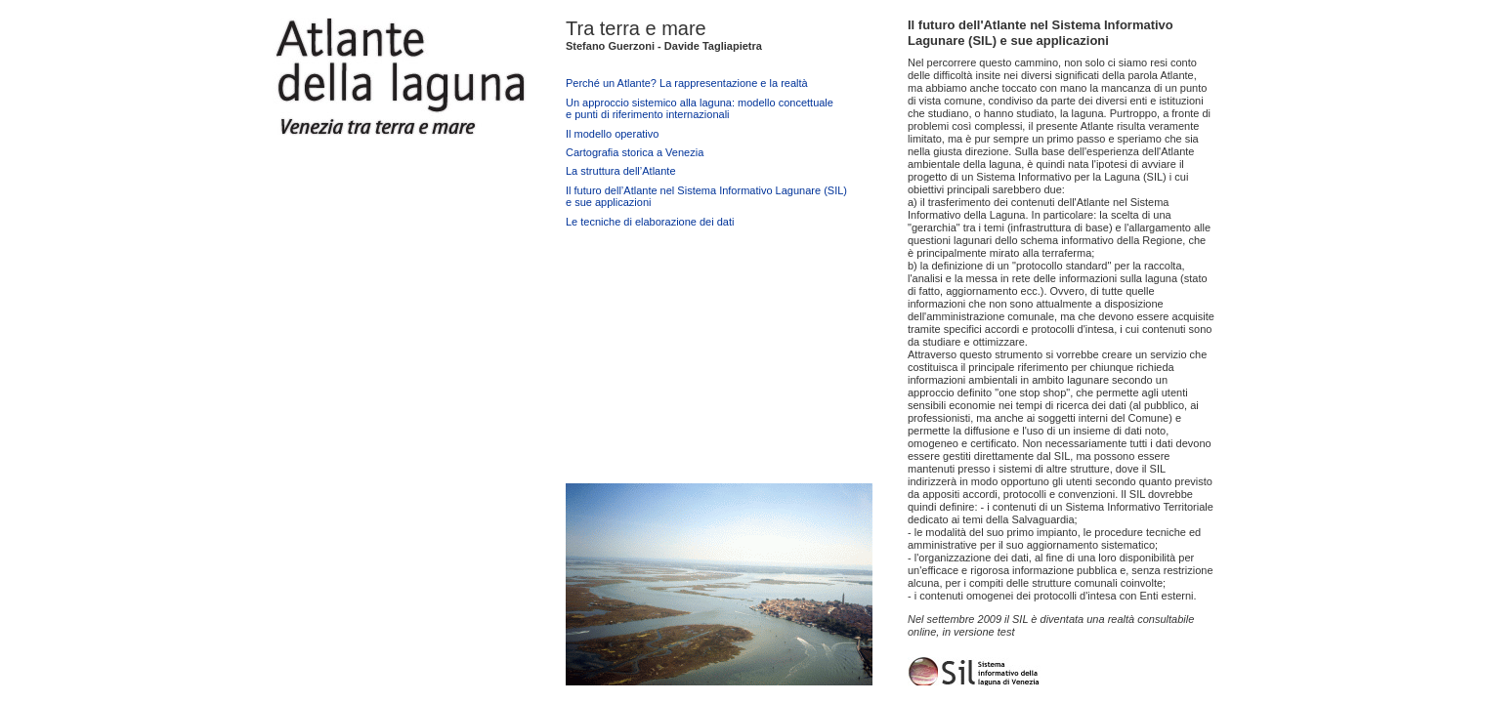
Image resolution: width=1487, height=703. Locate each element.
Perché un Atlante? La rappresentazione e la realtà (687, 83)
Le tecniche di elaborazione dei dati (650, 221)
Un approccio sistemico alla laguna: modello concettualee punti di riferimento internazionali (699, 108)
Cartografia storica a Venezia (634, 152)
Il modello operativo (612, 134)
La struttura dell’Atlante (621, 171)
